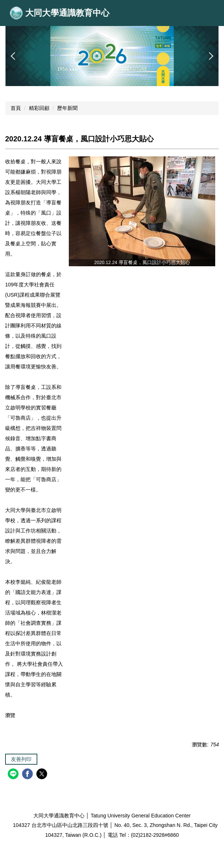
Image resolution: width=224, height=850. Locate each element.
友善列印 (21, 759)
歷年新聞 (67, 108)
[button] (14, 56)
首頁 (16, 108)
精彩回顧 (39, 108)
